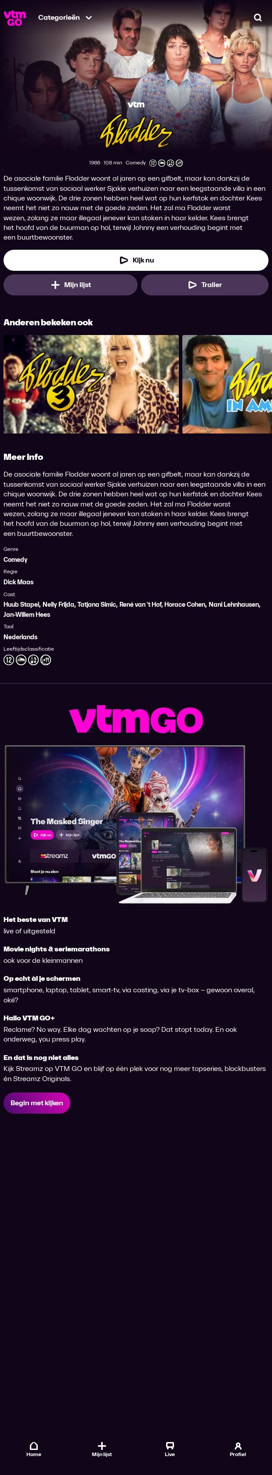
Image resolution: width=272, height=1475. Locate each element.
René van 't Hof (140, 604)
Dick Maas (18, 582)
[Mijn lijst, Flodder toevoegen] (71, 284)
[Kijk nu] (136, 260)
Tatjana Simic (96, 604)
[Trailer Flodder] (205, 284)
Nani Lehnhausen (234, 604)
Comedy (16, 560)
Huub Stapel (21, 604)
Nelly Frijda (58, 604)
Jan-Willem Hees (27, 615)
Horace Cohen (184, 604)
